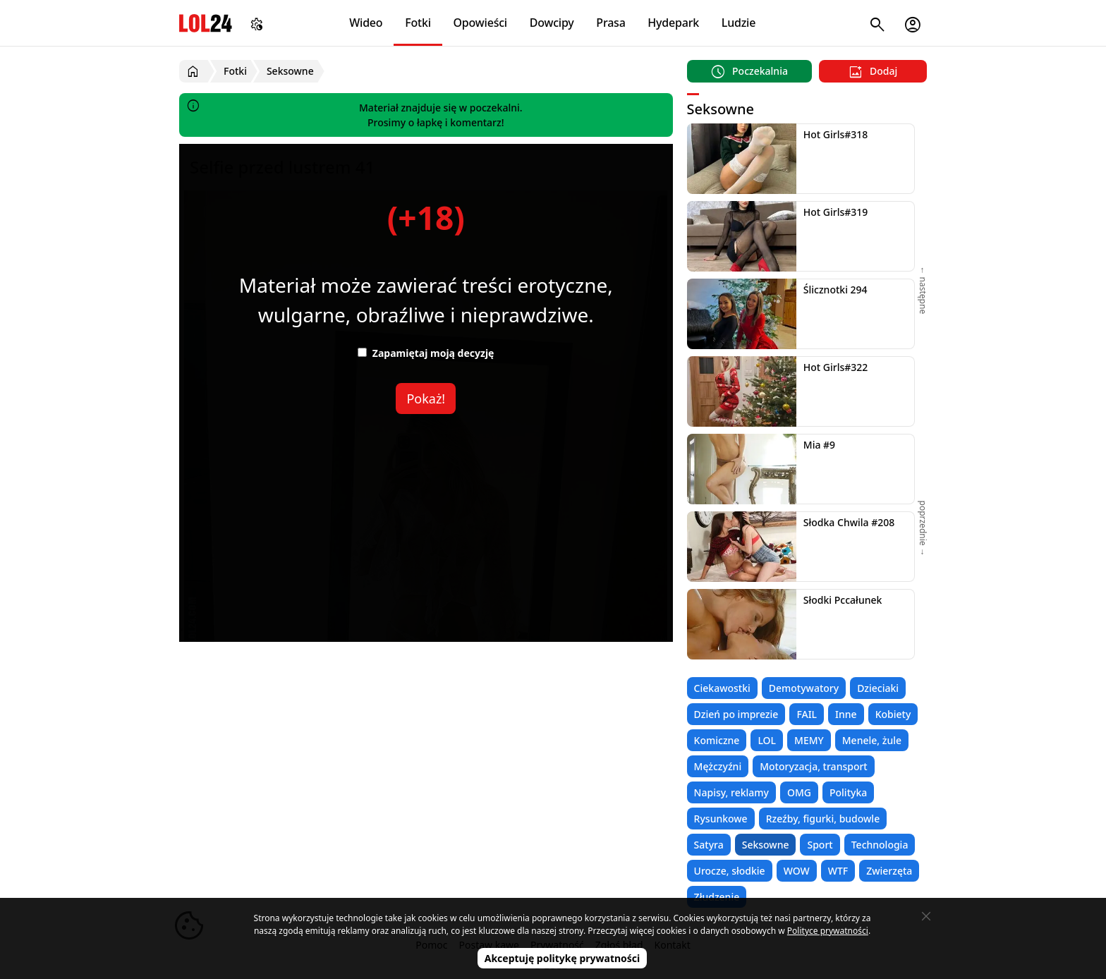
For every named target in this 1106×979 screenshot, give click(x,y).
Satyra (709, 844)
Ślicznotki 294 (835, 289)
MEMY (809, 740)
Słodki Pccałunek (842, 600)
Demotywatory (804, 688)
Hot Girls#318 (835, 134)
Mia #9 (819, 444)
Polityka (848, 792)
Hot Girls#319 (835, 212)
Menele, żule (871, 740)
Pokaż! (425, 398)
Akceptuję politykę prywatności (562, 958)
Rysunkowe (721, 818)
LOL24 (205, 23)
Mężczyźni (718, 766)
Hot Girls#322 (835, 367)
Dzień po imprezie (736, 714)
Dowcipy (552, 22)
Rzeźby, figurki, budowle (823, 818)
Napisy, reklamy (731, 792)
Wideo (365, 22)
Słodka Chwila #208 (848, 522)
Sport (819, 844)
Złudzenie (717, 897)
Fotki (418, 22)
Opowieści (481, 22)
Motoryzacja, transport (814, 766)
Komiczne (717, 740)
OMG (799, 792)
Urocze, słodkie (729, 870)
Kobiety (893, 714)
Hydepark (673, 22)
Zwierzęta (889, 870)
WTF (838, 870)
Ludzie (738, 22)
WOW (797, 870)
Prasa (610, 22)
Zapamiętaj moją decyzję (426, 353)
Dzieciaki (878, 688)
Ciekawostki (722, 688)
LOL (767, 740)
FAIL (806, 714)
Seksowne (765, 844)
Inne (846, 714)
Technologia (880, 844)
